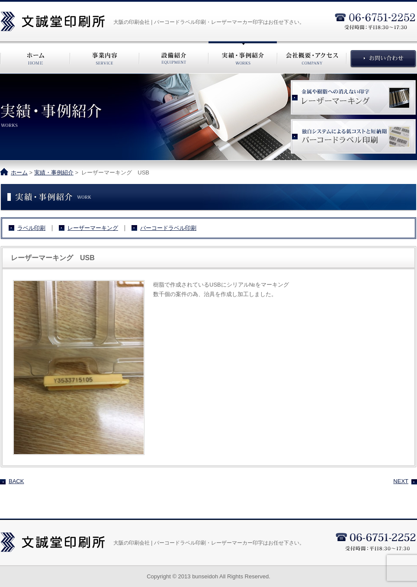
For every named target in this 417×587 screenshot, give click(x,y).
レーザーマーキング (92, 228)
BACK (16, 481)
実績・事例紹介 (54, 172)
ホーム (19, 172)
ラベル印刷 (31, 228)
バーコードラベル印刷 (168, 228)
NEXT (400, 481)
